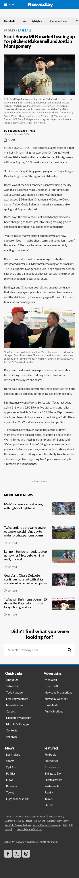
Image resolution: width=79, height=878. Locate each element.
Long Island (13, 754)
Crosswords (52, 767)
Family (49, 792)
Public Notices (54, 711)
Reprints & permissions (18, 825)
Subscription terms (36, 816)
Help (65, 825)
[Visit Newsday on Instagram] (26, 854)
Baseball (9, 21)
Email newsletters (17, 698)
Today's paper (15, 692)
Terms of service (13, 816)
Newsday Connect (56, 698)
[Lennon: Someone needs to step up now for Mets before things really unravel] (39, 560)
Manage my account (18, 717)
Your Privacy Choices (29, 829)
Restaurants (52, 786)
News (9, 779)
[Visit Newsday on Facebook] (8, 854)
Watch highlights (32, 21)
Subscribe (12, 686)
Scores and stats (59, 21)
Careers (11, 711)
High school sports (18, 798)
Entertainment (53, 779)
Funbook (50, 754)
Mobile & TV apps (17, 724)
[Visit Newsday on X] (17, 854)
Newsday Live (15, 705)
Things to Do (53, 773)
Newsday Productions (58, 692)
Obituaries (51, 760)
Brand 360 (51, 686)
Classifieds (51, 705)
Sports (9, 30)
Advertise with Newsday (47, 825)
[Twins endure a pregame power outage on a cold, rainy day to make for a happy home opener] (39, 536)
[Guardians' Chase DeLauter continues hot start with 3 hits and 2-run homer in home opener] (39, 584)
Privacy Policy (56, 816)
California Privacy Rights (18, 820)
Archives (11, 736)
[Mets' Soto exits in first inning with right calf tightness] (39, 513)
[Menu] (10, 4)
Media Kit (51, 679)
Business (11, 786)
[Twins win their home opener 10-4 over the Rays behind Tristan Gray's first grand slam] (39, 608)
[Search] (69, 650)
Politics (11, 773)
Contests (11, 730)
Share (10, 140)
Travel (49, 798)
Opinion (11, 767)
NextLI (49, 805)
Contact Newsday (57, 820)
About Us (12, 679)
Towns (10, 792)
